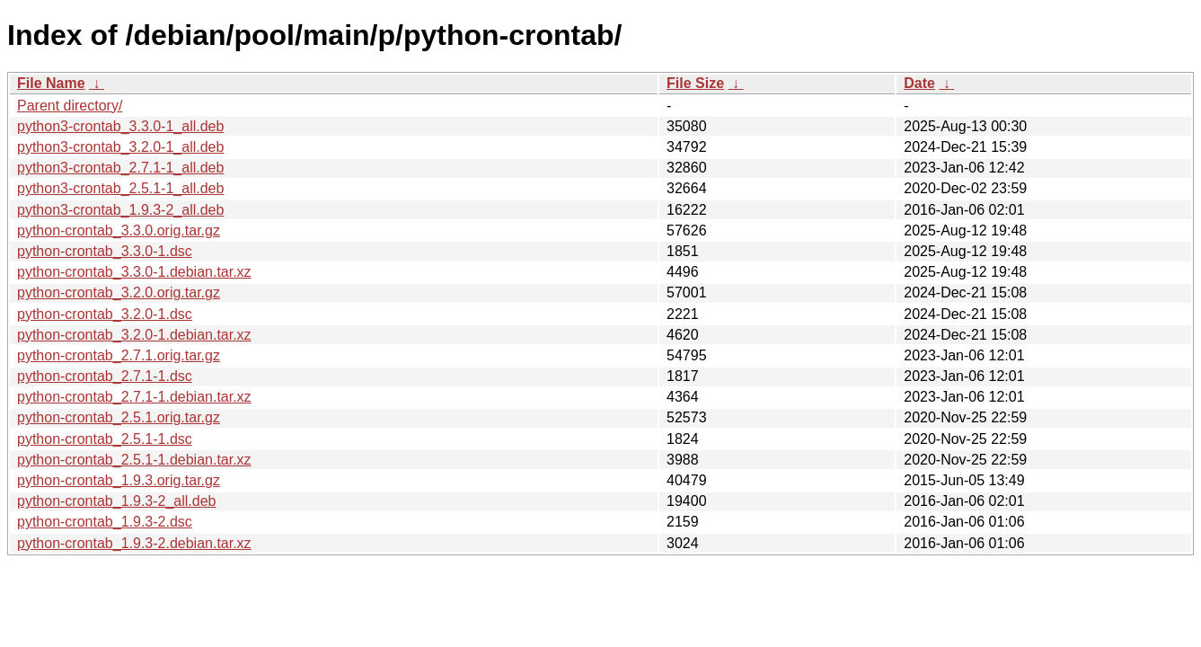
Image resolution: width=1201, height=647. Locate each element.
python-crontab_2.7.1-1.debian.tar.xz (134, 396)
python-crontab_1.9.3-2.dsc (104, 521)
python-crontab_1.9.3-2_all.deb (116, 501)
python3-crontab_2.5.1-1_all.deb (120, 188)
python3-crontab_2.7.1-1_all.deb (120, 167)
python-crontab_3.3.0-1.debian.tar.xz (134, 271)
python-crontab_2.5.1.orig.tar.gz (118, 417)
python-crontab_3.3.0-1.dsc (104, 251)
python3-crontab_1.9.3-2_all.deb (120, 209)
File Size (695, 83)
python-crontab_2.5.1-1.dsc (104, 439)
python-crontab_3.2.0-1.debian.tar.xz (134, 334)
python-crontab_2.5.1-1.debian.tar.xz (134, 459)
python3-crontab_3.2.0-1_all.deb (120, 147)
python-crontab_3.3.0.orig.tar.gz (118, 230)
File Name (51, 83)
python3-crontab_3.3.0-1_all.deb (120, 126)
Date (919, 83)
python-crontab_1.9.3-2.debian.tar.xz (134, 543)
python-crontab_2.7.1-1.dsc (104, 376)
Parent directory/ (69, 105)
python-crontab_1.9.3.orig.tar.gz (118, 480)
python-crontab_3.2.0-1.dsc (104, 314)
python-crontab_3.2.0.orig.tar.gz (118, 292)
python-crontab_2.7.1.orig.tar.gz (118, 355)
